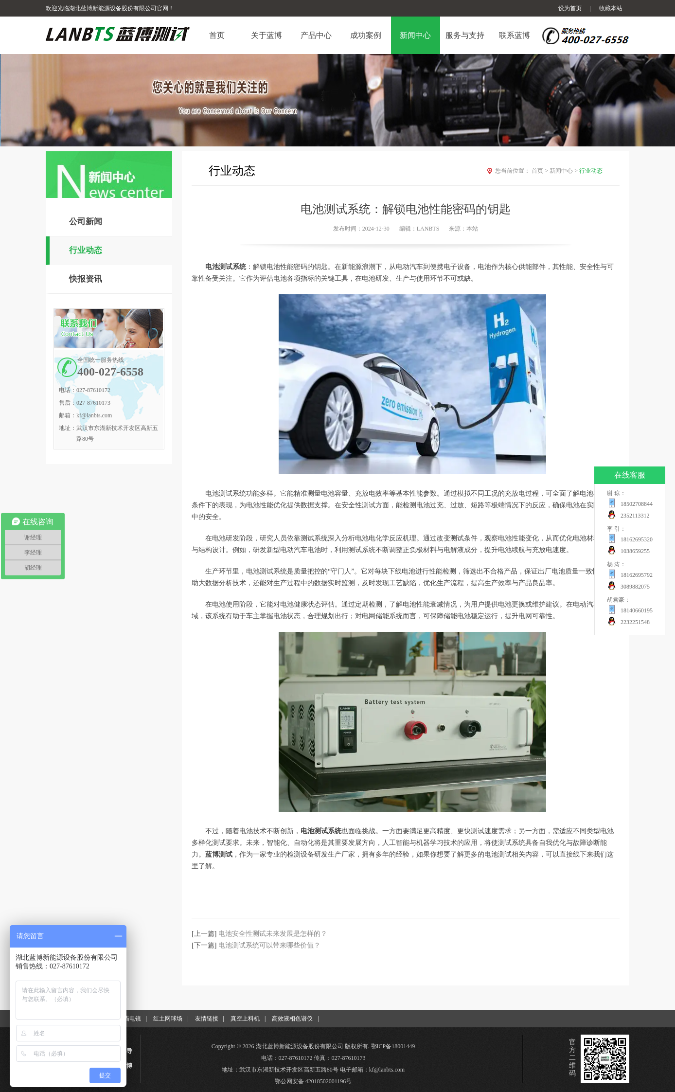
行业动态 (85, 250)
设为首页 (570, 8)
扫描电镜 (129, 1018)
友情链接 (206, 1018)
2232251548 (635, 622)
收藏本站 (610, 8)
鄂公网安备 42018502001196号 (313, 1081)
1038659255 (635, 551)
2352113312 (635, 515)
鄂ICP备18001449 (393, 1046)
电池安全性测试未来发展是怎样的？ (272, 933)
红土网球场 (167, 1018)
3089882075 (635, 586)
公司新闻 (85, 221)
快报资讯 (85, 279)
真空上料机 (245, 1018)
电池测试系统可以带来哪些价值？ (269, 945)
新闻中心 (564, 170)
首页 (541, 170)
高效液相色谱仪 (292, 1018)
